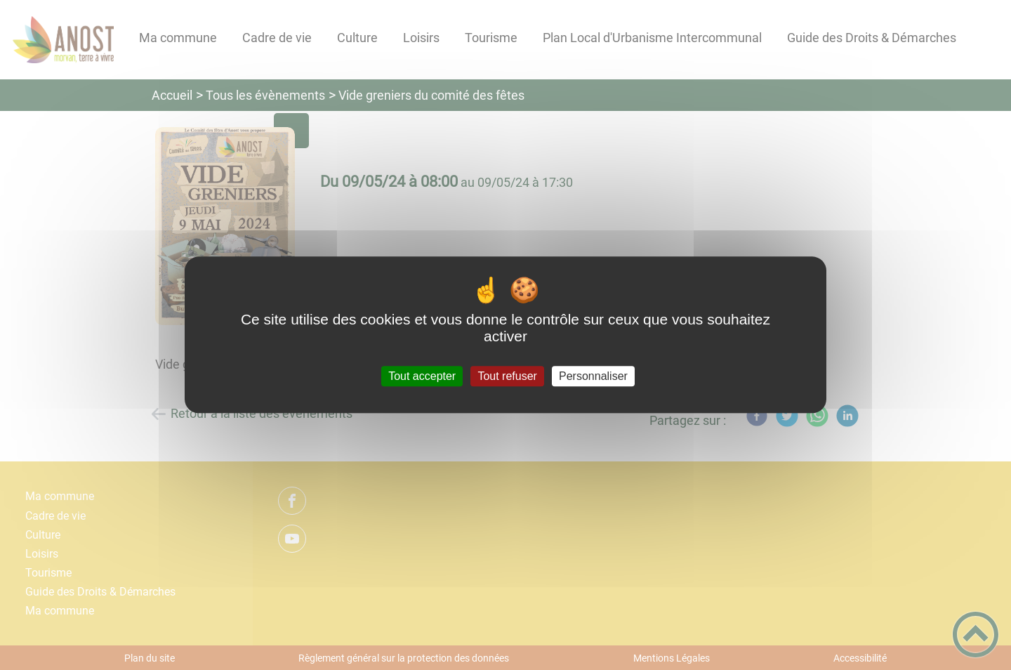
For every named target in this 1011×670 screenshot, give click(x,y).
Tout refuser (506, 376)
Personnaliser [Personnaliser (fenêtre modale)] (593, 376)
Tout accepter (422, 376)
